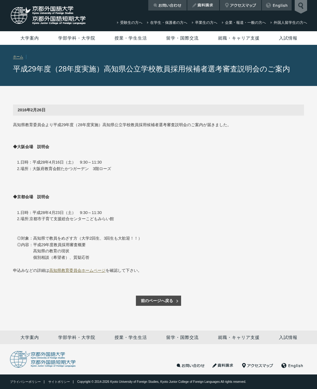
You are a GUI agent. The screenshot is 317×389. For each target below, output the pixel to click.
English (277, 5)
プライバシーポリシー (25, 381)
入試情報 (288, 38)
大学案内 (29, 38)
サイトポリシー (59, 381)
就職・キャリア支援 (239, 38)
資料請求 (203, 5)
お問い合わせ (167, 5)
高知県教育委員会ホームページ (77, 270)
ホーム (18, 56)
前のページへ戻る (157, 300)
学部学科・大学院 (76, 38)
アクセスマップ (240, 5)
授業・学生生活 (131, 38)
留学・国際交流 (182, 38)
